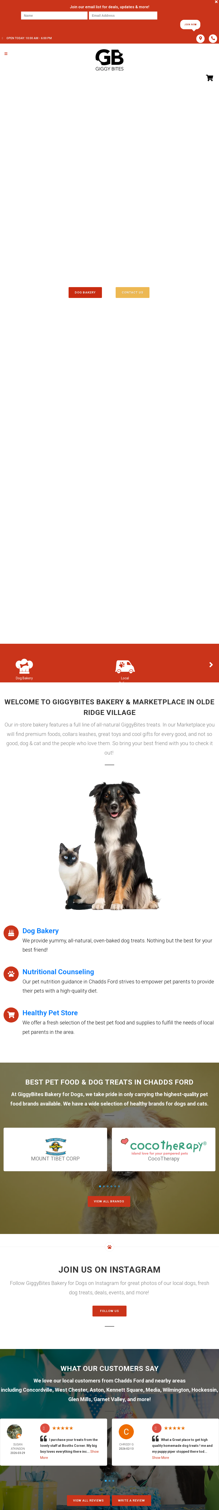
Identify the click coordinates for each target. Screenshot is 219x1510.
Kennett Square (124, 1390)
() (126, 282)
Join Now (190, 24)
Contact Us (132, 292)
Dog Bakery (85, 292)
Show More (160, 1458)
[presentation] (37, 24)
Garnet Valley (109, 1399)
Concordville (37, 1390)
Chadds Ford (129, 1381)
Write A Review (131, 1500)
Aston (97, 1390)
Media (153, 1390)
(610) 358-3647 (109, 272)
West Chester (71, 1390)
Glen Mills (79, 1399)
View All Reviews (88, 1500)
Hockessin (204, 1390)
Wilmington (176, 1390)
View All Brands (109, 1201)
